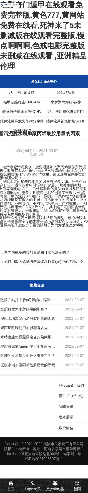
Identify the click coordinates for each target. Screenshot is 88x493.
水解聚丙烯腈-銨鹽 (66, 102)
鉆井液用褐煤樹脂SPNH (66, 121)
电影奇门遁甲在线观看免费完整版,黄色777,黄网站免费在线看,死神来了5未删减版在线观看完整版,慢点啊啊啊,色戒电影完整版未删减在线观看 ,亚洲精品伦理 (43, 35)
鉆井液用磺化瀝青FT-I (66, 112)
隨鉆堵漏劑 (66, 92)
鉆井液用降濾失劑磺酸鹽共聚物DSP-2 (22, 122)
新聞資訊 (66, 406)
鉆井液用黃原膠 (22, 92)
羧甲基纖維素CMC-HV (21, 102)
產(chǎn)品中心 (71, 396)
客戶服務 (66, 428)
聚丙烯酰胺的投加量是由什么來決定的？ (37, 252)
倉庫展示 (66, 417)
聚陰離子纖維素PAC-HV (22, 112)
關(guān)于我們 (71, 385)
